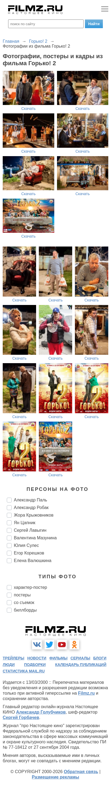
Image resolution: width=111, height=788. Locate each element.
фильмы (58, 658)
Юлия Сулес (26, 545)
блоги (99, 658)
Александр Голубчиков (41, 712)
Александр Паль (30, 500)
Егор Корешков (29, 553)
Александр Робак (31, 507)
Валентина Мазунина (35, 538)
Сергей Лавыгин (30, 530)
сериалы (80, 658)
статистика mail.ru (24, 671)
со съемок (24, 602)
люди (9, 664)
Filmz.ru (86, 693)
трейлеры (13, 658)
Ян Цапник (24, 522)
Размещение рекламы (55, 777)
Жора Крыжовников (33, 515)
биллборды (25, 610)
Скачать (28, 108)
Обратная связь (81, 771)
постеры (22, 595)
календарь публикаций (80, 664)
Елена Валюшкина (33, 560)
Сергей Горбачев (21, 717)
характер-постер (30, 587)
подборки (35, 664)
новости (36, 658)
